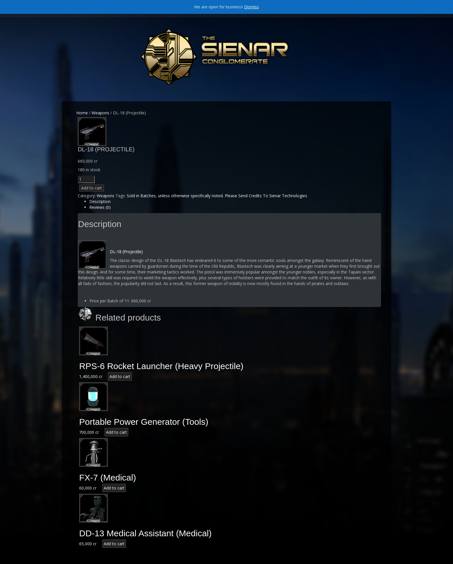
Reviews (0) (100, 207)
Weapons (100, 113)
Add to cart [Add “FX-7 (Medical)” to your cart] (114, 488)
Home (82, 113)
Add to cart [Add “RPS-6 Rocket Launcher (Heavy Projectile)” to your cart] (119, 376)
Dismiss (251, 7)
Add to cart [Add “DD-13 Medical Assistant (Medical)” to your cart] (114, 543)
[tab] (235, 201)
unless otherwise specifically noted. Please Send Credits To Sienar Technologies (232, 195)
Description (100, 201)
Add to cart (91, 188)
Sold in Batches (141, 195)
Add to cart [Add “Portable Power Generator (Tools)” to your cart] (116, 432)
